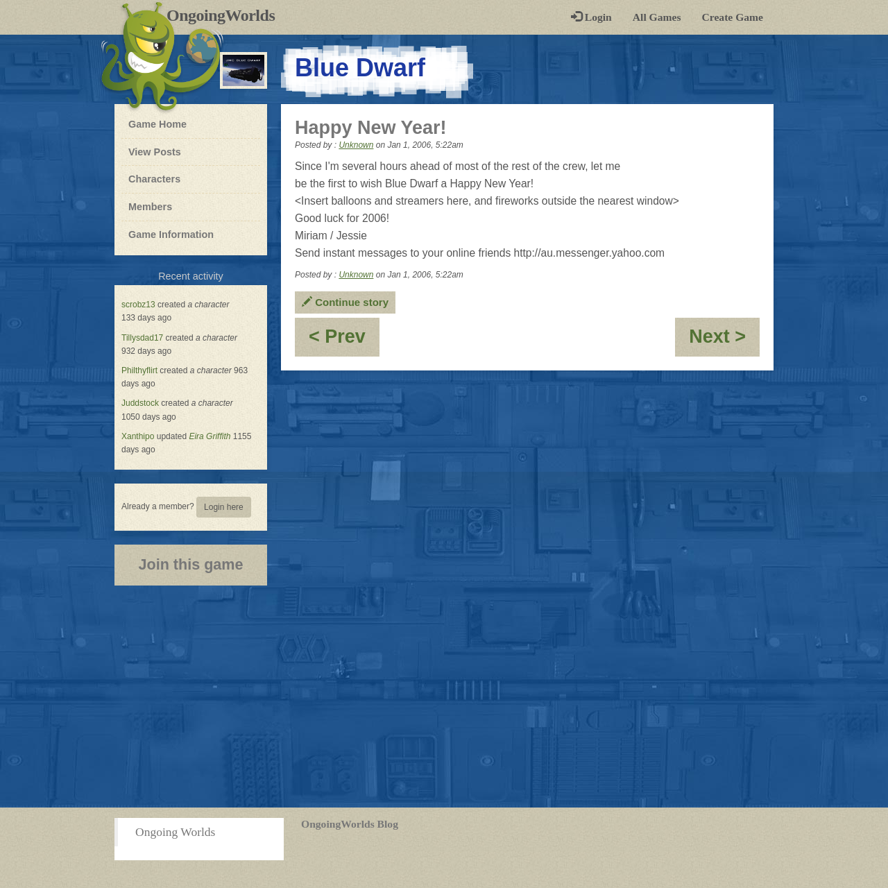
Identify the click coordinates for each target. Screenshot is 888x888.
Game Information (171, 234)
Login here (224, 507)
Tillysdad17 (142, 338)
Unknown (356, 145)
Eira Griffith (209, 436)
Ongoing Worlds (175, 832)
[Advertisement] (444, 696)
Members (150, 206)
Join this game (190, 564)
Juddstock (140, 403)
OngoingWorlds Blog (349, 824)
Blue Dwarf (360, 67)
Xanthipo (137, 436)
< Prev (344, 341)
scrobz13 (138, 304)
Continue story (345, 302)
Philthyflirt (139, 370)
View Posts (154, 151)
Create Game (732, 17)
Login (591, 17)
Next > (724, 341)
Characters (154, 178)
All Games (657, 17)
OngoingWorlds (225, 15)
